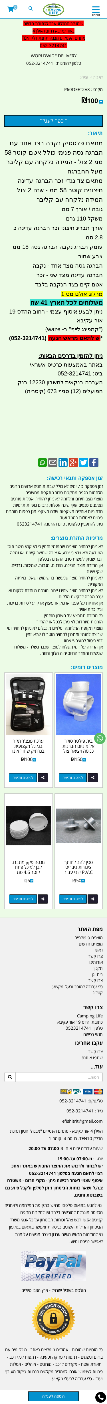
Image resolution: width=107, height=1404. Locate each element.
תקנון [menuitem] (98, 968)
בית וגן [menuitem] (97, 974)
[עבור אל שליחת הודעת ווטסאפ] (100, 738)
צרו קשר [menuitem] (95, 956)
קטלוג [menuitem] (98, 992)
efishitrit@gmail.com (82, 1121)
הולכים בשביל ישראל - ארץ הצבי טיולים (53, 1290)
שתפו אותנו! (92, 1057)
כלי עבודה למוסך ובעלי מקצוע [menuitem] (77, 986)
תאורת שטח (91, 1364)
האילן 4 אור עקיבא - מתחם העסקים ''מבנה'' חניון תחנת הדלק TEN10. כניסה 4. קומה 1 (56, 1134)
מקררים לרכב (66, 1364)
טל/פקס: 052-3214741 (81, 1101)
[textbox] (53, 1172)
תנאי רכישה (93, 1034)
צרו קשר (95, 1051)
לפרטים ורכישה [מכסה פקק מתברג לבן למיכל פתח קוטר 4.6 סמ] (23, 898)
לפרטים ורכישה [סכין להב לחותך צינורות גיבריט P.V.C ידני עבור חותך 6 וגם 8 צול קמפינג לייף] (72, 898)
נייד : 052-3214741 (84, 1111)
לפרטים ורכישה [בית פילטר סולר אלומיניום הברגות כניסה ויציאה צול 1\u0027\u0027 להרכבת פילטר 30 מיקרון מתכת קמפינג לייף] (72, 777)
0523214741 (78, 1028)
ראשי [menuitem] (98, 950)
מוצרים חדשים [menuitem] (91, 944)
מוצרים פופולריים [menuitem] (88, 937)
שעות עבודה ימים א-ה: (66, 1148)
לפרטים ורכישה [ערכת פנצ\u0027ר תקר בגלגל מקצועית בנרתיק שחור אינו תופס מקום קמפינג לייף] (23, 777)
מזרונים (46, 1364)
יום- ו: (54, 1177)
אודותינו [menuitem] (96, 962)
